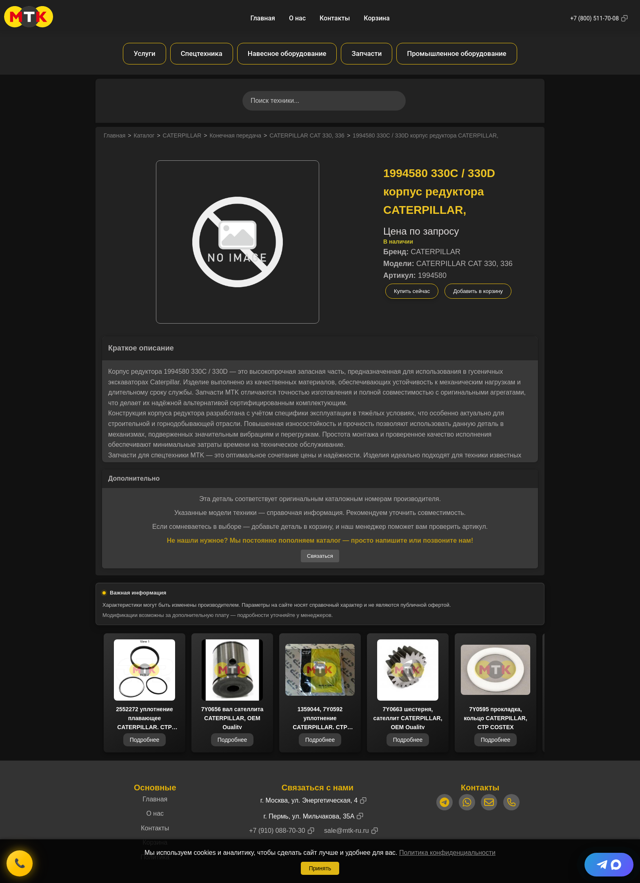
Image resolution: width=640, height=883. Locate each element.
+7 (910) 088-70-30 (277, 830)
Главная (262, 18)
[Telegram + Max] (608, 864)
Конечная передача (235, 135)
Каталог (143, 135)
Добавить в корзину (478, 291)
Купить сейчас (412, 291)
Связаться (320, 556)
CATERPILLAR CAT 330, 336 (306, 135)
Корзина (376, 18)
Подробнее (145, 740)
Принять (320, 868)
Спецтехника (201, 53)
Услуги (144, 53)
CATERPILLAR (182, 135)
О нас (297, 18)
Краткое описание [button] (141, 348)
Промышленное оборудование (456, 53)
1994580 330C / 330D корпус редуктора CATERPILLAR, (425, 135)
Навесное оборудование (287, 53)
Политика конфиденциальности (447, 852)
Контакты (335, 18)
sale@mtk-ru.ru (346, 830)
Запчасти (366, 53)
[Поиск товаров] (324, 101)
